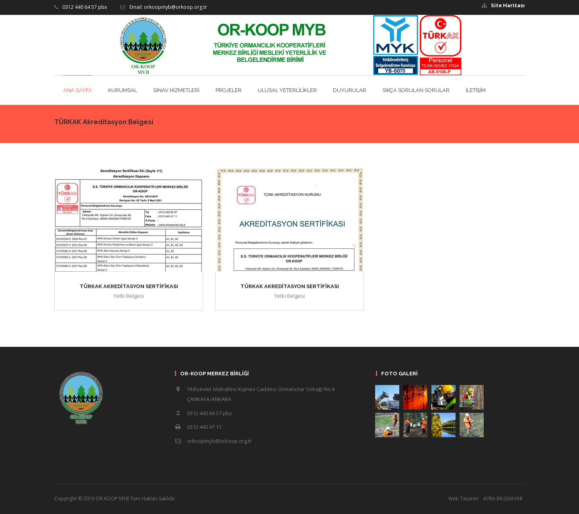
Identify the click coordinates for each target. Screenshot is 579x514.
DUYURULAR (349, 90)
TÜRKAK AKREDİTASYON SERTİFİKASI (129, 286)
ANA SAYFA (77, 90)
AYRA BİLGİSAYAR (503, 498)
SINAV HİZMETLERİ (176, 90)
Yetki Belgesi (128, 295)
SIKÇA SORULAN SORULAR (416, 90)
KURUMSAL (122, 90)
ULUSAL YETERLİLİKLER (287, 90)
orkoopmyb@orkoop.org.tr (219, 440)
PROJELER (229, 90)
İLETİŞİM (476, 90)
